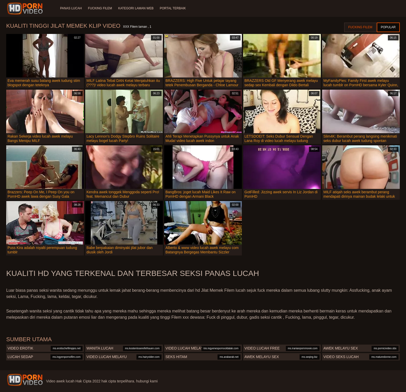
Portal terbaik (173, 8)
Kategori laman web (135, 8)
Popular (388, 27)
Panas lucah (71, 8)
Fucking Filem (100, 8)
